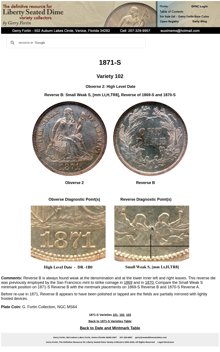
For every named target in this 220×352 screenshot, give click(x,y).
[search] (75, 42)
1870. (150, 282)
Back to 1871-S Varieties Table (110, 321)
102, (122, 315)
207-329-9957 (126, 337)
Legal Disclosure (166, 342)
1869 (128, 282)
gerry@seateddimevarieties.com (151, 337)
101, (115, 315)
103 (128, 315)
